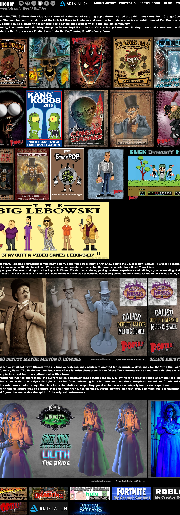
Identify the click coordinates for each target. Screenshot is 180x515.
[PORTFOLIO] (127, 3)
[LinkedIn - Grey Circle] (33, 3)
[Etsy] (52, 3)
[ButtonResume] (40, 3)
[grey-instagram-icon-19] (27, 3)
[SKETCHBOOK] (150, 3)
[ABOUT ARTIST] (105, 3)
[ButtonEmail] (21, 3)
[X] (46, 3)
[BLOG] (168, 3)
